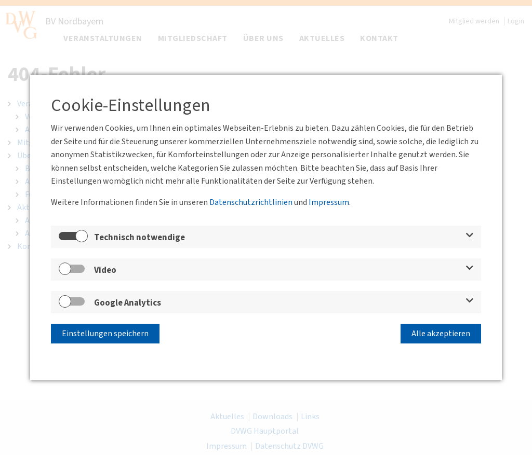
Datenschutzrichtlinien (250, 202)
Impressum (329, 202)
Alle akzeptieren (440, 333)
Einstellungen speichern (105, 333)
